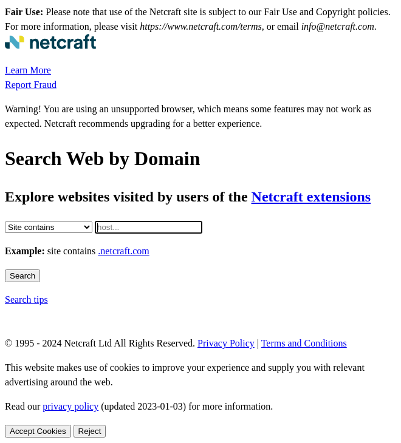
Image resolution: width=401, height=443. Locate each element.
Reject (89, 431)
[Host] (148, 227)
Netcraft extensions (311, 197)
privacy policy (70, 406)
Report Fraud (31, 84)
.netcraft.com (123, 251)
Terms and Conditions (304, 343)
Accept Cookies (38, 431)
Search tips (26, 299)
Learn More (28, 70)
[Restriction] (48, 227)
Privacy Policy (226, 343)
